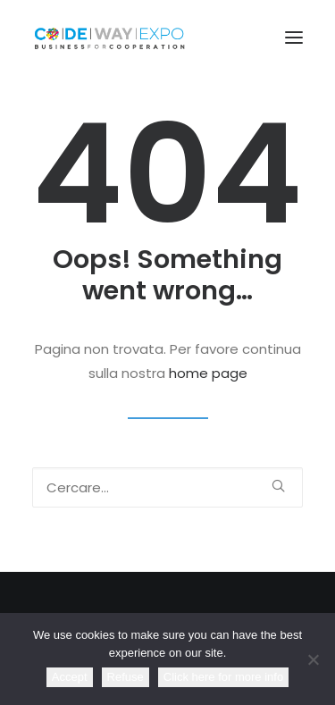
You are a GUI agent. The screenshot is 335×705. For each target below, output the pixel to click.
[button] (294, 37)
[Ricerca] (167, 487)
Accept (70, 677)
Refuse (125, 677)
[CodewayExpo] (167, 37)
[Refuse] (313, 659)
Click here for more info (223, 677)
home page (208, 373)
